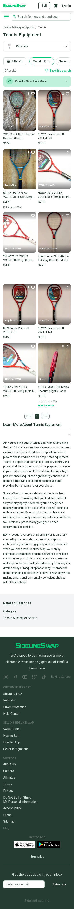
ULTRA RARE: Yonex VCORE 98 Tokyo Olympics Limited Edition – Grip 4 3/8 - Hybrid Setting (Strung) (19, 195)
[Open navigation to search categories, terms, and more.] (6, 17)
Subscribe (59, 884)
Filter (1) (15, 61)
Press (7, 815)
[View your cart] (55, 5)
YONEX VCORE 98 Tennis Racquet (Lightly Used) (53, 389)
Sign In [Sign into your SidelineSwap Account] (66, 5)
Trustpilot (37, 856)
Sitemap (9, 821)
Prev (28, 416)
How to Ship (11, 742)
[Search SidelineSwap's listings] (43, 16)
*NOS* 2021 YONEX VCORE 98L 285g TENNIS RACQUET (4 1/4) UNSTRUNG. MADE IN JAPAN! (18, 389)
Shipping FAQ (12, 694)
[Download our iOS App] (24, 844)
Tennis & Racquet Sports (18, 27)
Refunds (9, 700)
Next (45, 416)
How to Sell (11, 736)
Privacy (8, 791)
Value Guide (11, 729)
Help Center (11, 714)
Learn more (37, 668)
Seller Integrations (16, 749)
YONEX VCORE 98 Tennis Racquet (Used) (18, 136)
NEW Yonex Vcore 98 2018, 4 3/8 (16, 330)
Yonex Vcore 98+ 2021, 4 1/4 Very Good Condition (53, 258)
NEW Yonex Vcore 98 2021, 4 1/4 (51, 330)
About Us (9, 764)
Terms (7, 784)
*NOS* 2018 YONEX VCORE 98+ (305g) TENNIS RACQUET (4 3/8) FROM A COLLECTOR (54, 195)
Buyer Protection (14, 707)
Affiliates (9, 777)
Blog (6, 828)
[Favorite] (31, 93)
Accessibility (12, 808)
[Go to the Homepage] (14, 5)
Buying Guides (61, 677)
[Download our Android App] (49, 844)
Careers (8, 771)
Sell (44, 5)
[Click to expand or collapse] (37, 435)
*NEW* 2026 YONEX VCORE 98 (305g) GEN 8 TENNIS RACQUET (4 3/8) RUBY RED (19, 258)
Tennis (42, 27)
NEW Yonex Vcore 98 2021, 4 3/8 (51, 136)
